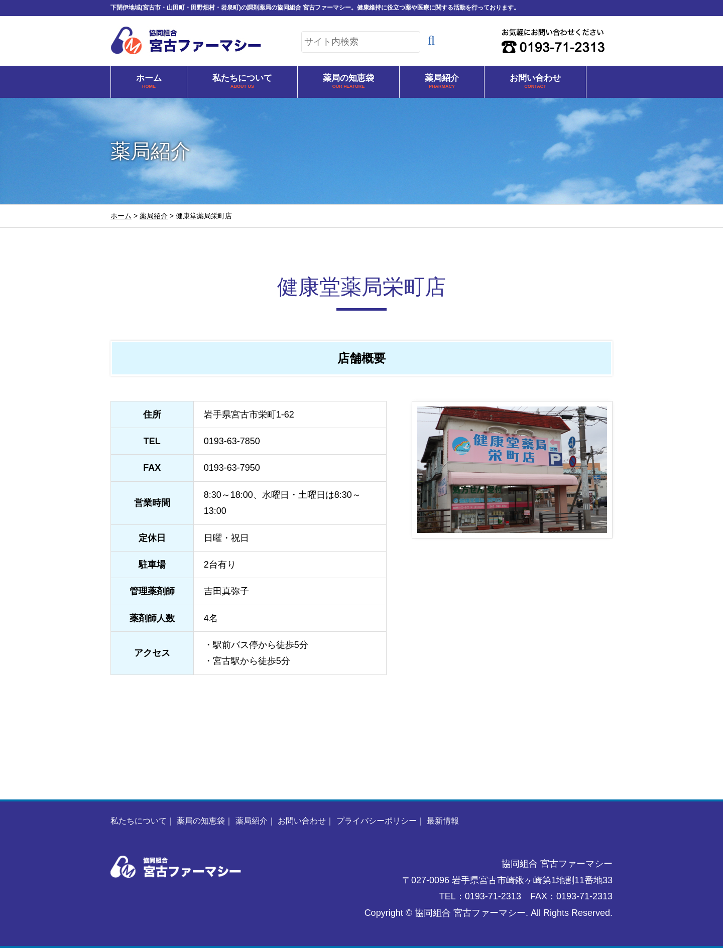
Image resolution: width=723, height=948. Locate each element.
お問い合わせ (535, 82)
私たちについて (242, 82)
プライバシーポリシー (376, 821)
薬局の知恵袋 (348, 82)
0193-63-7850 (232, 441)
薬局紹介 (442, 82)
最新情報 (443, 821)
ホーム (149, 82)
